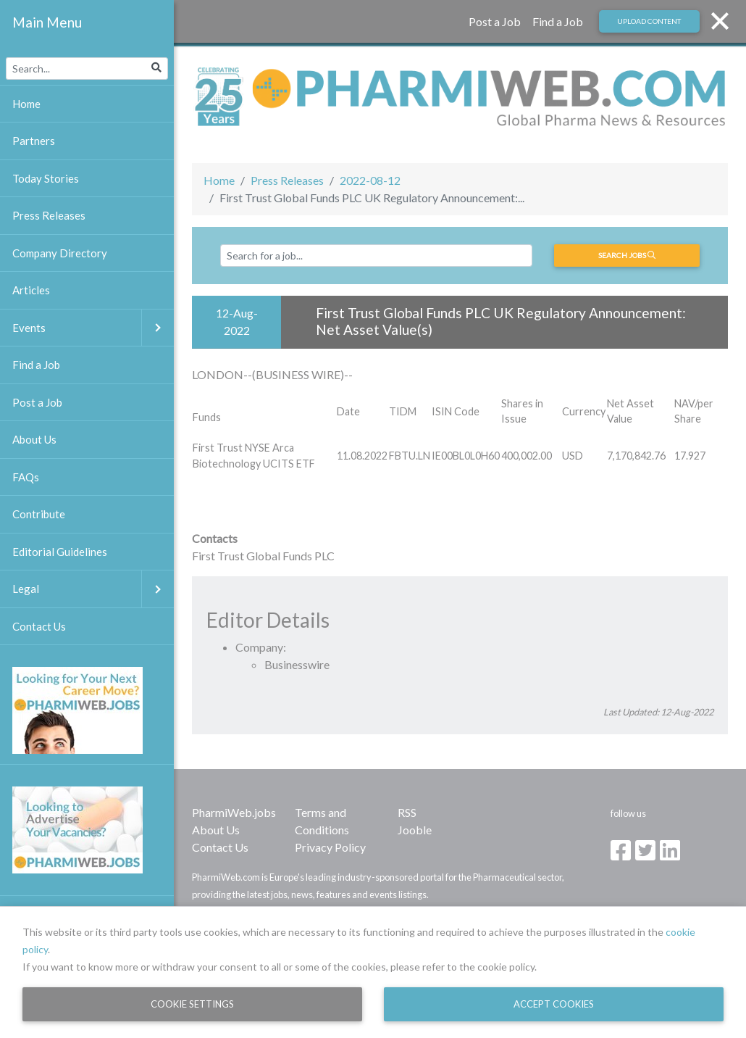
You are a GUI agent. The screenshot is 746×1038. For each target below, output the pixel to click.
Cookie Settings (192, 1004)
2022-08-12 (370, 180)
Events (93, 328)
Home (219, 180)
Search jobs (626, 255)
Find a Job (557, 21)
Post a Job (495, 21)
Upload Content (649, 21)
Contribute (38, 513)
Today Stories (45, 178)
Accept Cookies (554, 1004)
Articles (31, 289)
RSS (407, 812)
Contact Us (220, 847)
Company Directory (59, 253)
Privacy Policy (330, 847)
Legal (93, 588)
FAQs (25, 476)
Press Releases (287, 180)
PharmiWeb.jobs (234, 812)
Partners (33, 140)
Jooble (415, 829)
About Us (216, 829)
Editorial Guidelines (59, 551)
